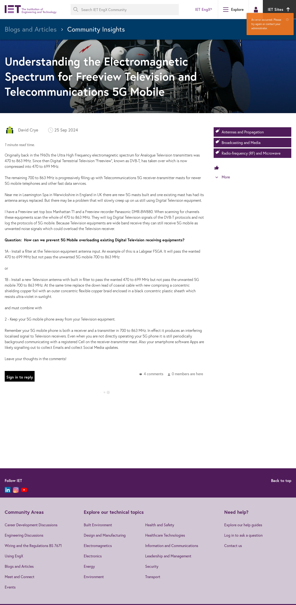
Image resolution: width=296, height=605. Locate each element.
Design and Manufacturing (105, 535)
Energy (89, 566)
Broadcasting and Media (241, 142)
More (226, 176)
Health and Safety (159, 524)
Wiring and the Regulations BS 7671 (33, 545)
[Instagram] (16, 490)
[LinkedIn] (8, 490)
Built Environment (98, 524)
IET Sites (279, 9)
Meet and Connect (19, 576)
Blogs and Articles (19, 566)
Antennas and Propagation (243, 131)
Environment (94, 576)
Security (151, 566)
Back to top (281, 480)
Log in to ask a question (243, 535)
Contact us (233, 545)
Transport (152, 576)
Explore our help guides (243, 524)
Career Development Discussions (31, 524)
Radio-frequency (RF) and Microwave (251, 153)
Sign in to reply (19, 377)
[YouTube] (24, 490)
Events (10, 586)
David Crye (28, 130)
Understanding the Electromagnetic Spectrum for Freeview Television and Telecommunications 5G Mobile (101, 76)
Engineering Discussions (24, 535)
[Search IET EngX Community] (125, 9)
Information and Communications (171, 545)
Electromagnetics (98, 545)
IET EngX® (203, 9)
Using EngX (14, 555)
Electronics (93, 555)
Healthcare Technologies (165, 535)
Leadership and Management (168, 555)
